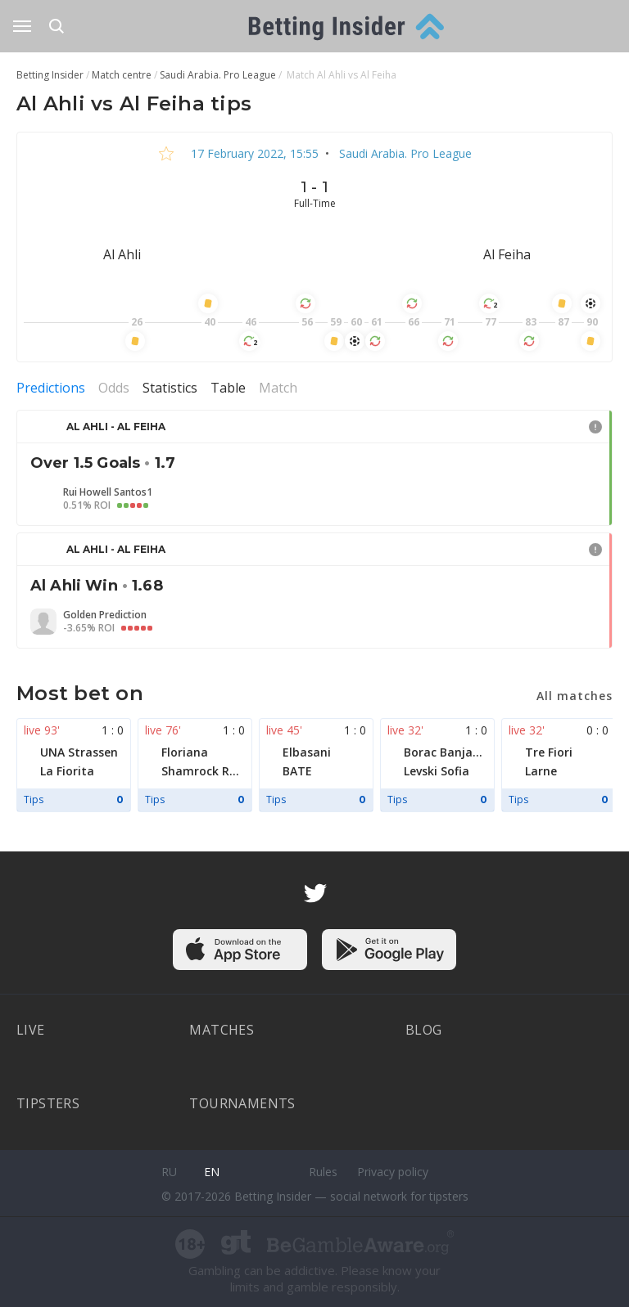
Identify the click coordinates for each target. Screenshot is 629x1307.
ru (169, 1171)
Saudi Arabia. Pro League (404, 153)
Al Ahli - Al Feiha (115, 426)
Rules (323, 1171)
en (211, 1171)
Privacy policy (392, 1171)
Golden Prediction (105, 615)
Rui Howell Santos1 (107, 492)
